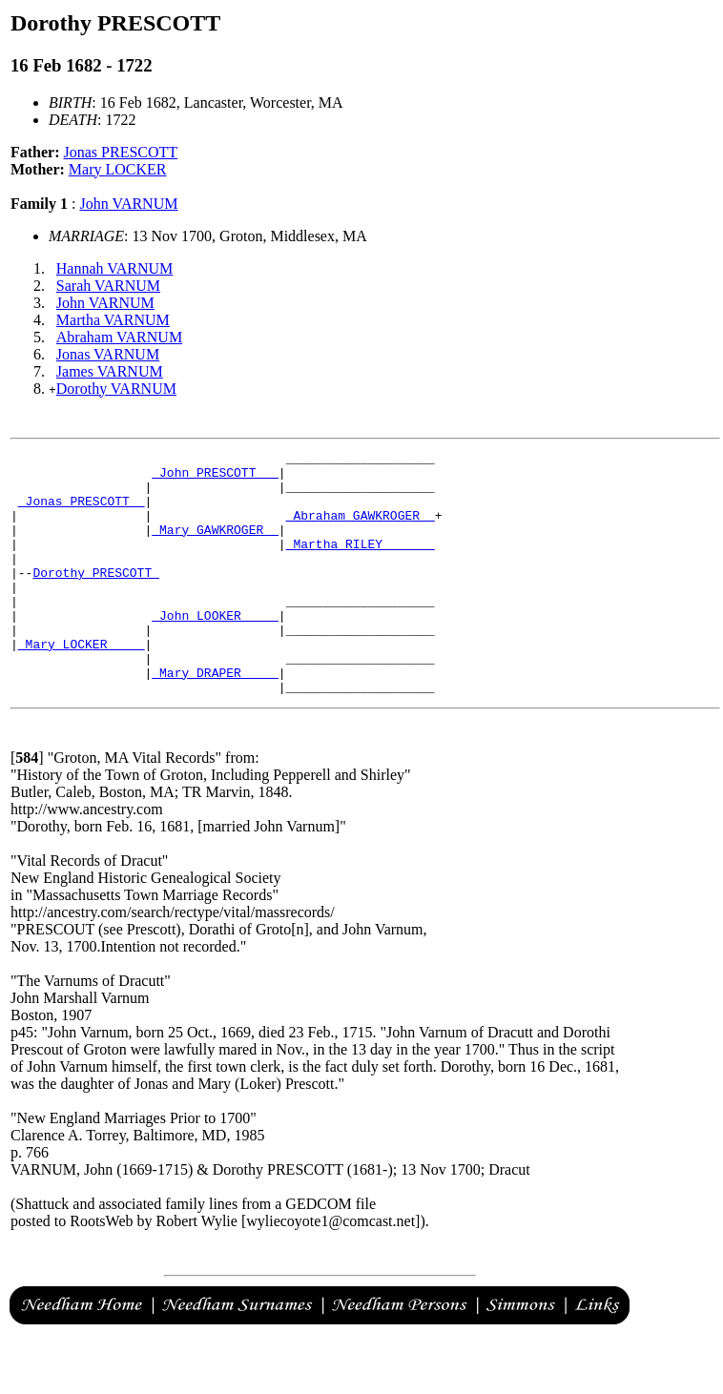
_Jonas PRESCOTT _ (81, 512)
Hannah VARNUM (115, 268)
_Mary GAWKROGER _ (215, 546)
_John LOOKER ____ (215, 649)
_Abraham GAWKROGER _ (360, 529)
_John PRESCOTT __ (215, 477)
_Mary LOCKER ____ (81, 683)
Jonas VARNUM (107, 354)
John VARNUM (128, 203)
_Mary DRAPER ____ (215, 718)
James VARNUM (109, 371)
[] (27, 806)
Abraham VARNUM (119, 337)
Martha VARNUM (113, 320)
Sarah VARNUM (108, 285)
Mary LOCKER (118, 169)
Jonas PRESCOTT (121, 152)
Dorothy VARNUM (116, 388)
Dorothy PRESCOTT (95, 597)
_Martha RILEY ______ (360, 563)
